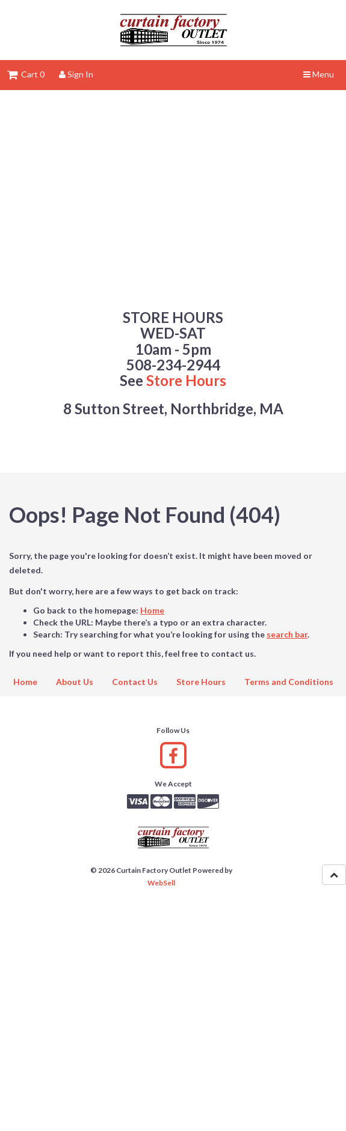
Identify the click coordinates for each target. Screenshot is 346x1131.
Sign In (76, 74)
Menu (318, 74)
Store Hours (186, 380)
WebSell (161, 882)
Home (152, 610)
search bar (287, 634)
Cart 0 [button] (26, 74)
